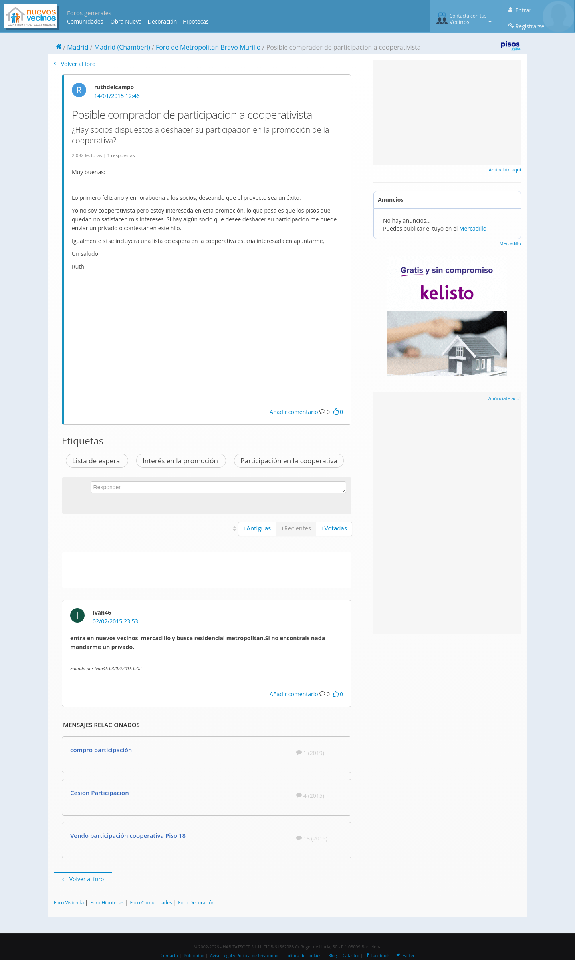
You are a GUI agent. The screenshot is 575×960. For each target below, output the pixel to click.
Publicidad (194, 955)
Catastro (351, 955)
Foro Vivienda (69, 902)
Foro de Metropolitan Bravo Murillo (208, 47)
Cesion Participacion (99, 793)
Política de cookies (303, 955)
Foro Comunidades (151, 902)
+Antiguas (257, 528)
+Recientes (296, 528)
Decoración (162, 21)
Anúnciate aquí (505, 170)
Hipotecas (196, 21)
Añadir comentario (294, 412)
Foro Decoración (196, 902)
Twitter (405, 955)
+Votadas (334, 528)
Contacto (169, 955)
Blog (332, 955)
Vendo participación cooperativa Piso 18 (128, 835)
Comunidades (85, 21)
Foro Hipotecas (106, 902)
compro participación (101, 750)
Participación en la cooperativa (288, 460)
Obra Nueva (126, 21)
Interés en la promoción (181, 460)
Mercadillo (472, 228)
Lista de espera (97, 460)
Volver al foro (74, 64)
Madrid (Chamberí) (122, 47)
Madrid (77, 47)
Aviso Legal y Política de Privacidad (244, 955)
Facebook (377, 955)
